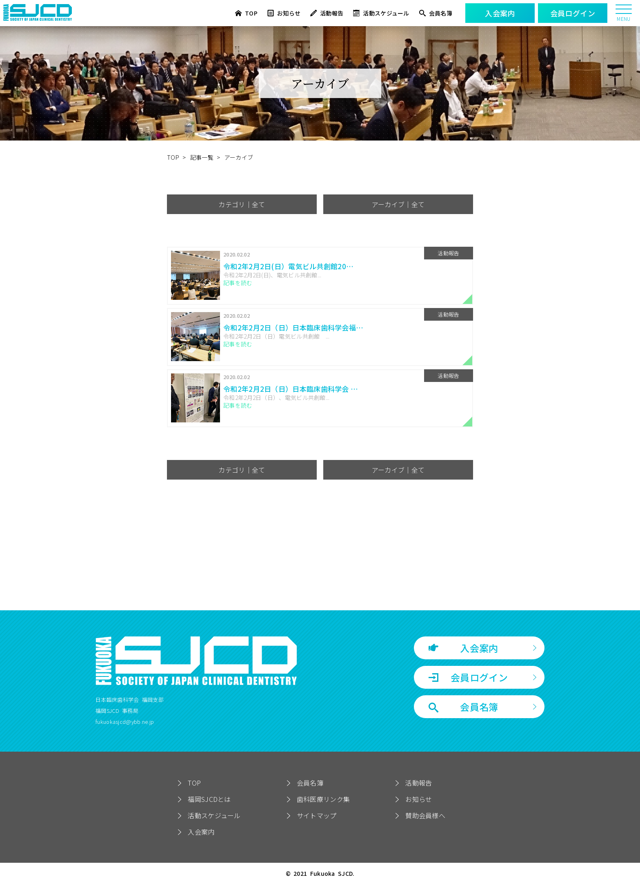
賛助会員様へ (425, 815)
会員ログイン (468, 677)
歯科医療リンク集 (323, 799)
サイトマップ (317, 815)
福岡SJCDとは (209, 799)
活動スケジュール (381, 13)
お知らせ (283, 13)
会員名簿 (435, 13)
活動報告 (326, 13)
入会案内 (463, 648)
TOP (246, 13)
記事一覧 (201, 157)
